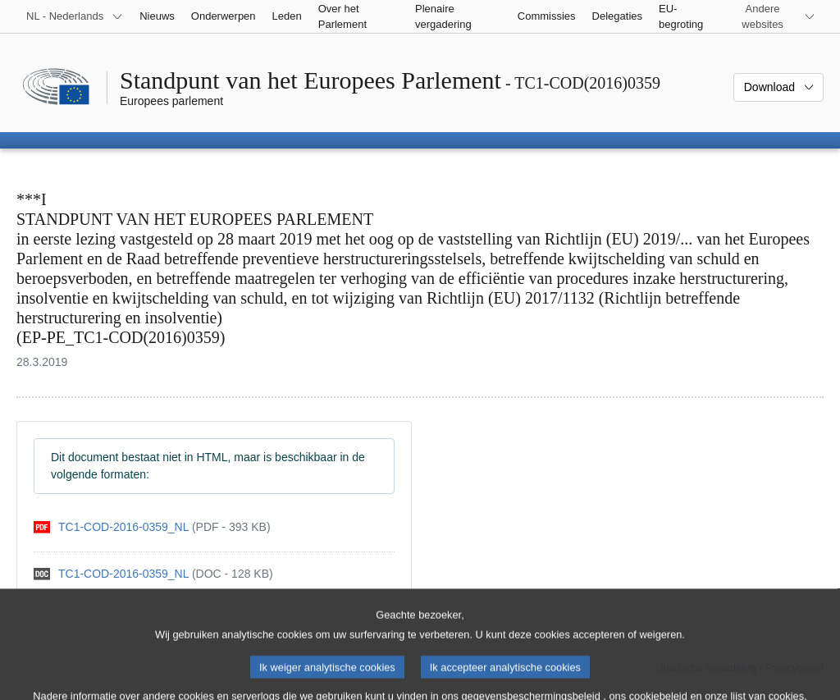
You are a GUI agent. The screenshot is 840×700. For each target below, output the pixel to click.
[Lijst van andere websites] (772, 16)
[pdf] (152, 527)
